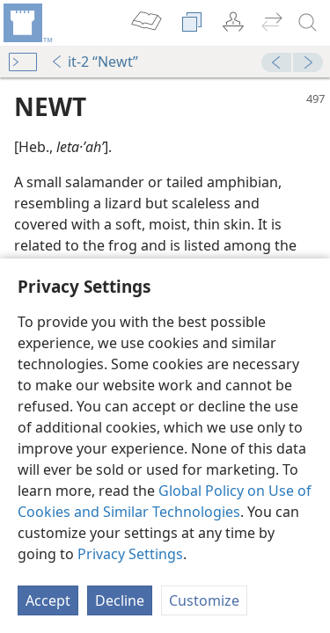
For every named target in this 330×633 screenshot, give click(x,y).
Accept (48, 600)
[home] (26, 23)
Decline (119, 600)
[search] (308, 23)
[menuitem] (26, 23)
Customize (204, 600)
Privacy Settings (130, 554)
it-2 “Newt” (94, 61)
